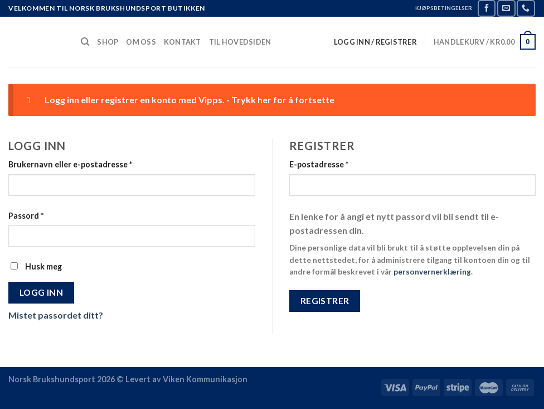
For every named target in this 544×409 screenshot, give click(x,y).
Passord (25, 215)
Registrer (324, 301)
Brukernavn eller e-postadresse (70, 164)
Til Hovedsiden (240, 41)
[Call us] (526, 8)
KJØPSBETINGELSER (443, 8)
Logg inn (42, 292)
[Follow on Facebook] (487, 8)
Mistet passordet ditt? (55, 315)
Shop (107, 41)
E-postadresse (318, 164)
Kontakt (182, 41)
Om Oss (141, 41)
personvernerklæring (432, 271)
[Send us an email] (506, 8)
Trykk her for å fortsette (282, 99)
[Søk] (85, 41)
